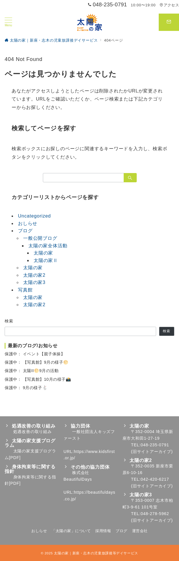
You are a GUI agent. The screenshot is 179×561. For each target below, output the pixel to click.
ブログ (25, 230)
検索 (9, 321)
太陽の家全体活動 (47, 245)
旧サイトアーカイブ (152, 451)
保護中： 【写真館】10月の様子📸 (38, 379)
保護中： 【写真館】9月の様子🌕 (37, 362)
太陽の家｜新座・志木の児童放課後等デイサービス (96, 553)
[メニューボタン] (8, 22)
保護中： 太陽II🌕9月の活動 (32, 370)
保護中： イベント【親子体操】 (35, 354)
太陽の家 (43, 252)
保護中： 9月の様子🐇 (26, 387)
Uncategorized (34, 215)
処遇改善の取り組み (32, 431)
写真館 (25, 289)
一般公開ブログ (40, 238)
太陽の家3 (34, 282)
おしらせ (27, 223)
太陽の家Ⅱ (46, 260)
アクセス (169, 5)
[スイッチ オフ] (169, 22)
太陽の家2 (34, 275)
